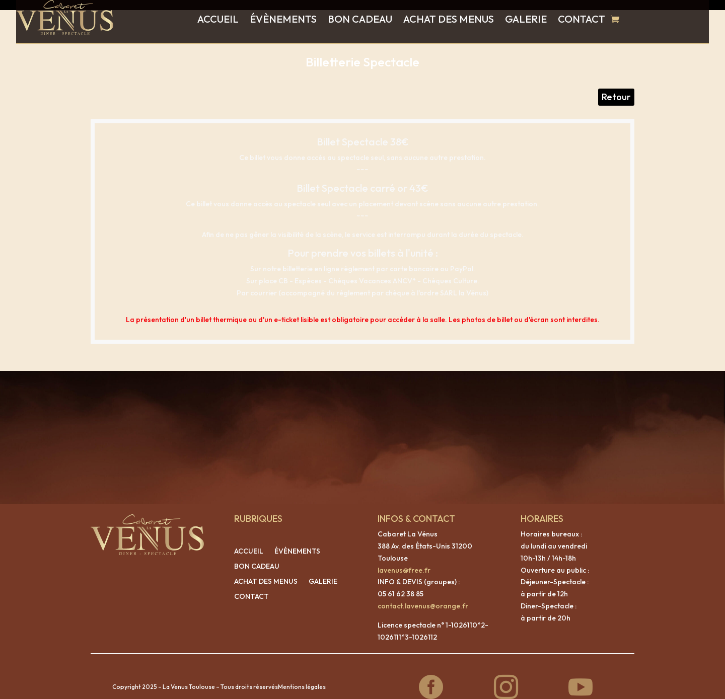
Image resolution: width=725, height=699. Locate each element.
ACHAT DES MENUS (448, 19)
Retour (616, 87)
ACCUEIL (218, 19)
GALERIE (526, 19)
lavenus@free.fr (404, 560)
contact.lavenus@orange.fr (423, 595)
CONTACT (581, 19)
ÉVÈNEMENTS (283, 19)
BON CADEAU (360, 19)
